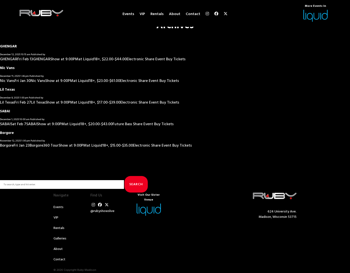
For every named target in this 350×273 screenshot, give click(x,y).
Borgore (7, 133)
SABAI (5, 111)
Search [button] (136, 184)
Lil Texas (7, 90)
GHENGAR (8, 46)
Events (128, 14)
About (174, 14)
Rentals (157, 14)
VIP (142, 14)
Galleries (59, 238)
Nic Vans (7, 68)
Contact (193, 14)
